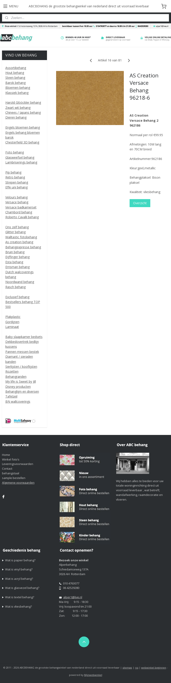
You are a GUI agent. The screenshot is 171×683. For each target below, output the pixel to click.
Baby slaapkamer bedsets (24, 337)
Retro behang (15, 177)
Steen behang (15, 77)
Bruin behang (14, 252)
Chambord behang (18, 212)
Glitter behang (15, 232)
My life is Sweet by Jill (20, 381)
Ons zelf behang (17, 227)
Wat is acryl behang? (19, 579)
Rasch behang (15, 287)
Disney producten (18, 386)
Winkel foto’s (10, 459)
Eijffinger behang (17, 257)
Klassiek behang (16, 93)
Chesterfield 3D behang (22, 142)
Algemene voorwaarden (18, 483)
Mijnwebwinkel (93, 675)
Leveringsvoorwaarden (17, 464)
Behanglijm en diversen (22, 391)
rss (136, 667)
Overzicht (140, 203)
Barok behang (15, 83)
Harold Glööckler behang (23, 102)
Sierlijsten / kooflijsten (21, 366)
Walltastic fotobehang (21, 237)
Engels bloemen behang (22, 127)
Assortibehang (15, 68)
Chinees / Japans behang (23, 112)
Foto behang (14, 152)
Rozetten (11, 371)
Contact (7, 469)
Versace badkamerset (21, 207)
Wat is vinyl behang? (19, 569)
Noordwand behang (19, 282)
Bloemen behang (17, 87)
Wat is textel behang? (19, 597)
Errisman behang (17, 267)
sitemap (127, 667)
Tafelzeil (11, 396)
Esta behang (14, 262)
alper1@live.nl (72, 597)
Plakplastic (12, 317)
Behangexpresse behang (23, 247)
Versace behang (16, 202)
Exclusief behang (17, 297)
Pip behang (13, 172)
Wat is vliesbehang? (18, 606)
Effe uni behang (16, 187)
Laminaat (12, 327)
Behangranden (15, 376)
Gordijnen (12, 322)
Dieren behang (15, 117)
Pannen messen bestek (22, 352)
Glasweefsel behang (19, 157)
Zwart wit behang (18, 107)
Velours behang (16, 197)
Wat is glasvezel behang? (22, 588)
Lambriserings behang (21, 162)
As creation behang (19, 242)
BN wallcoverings (17, 401)
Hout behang (14, 73)
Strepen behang (16, 182)
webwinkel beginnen (153, 667)
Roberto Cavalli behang (22, 217)
